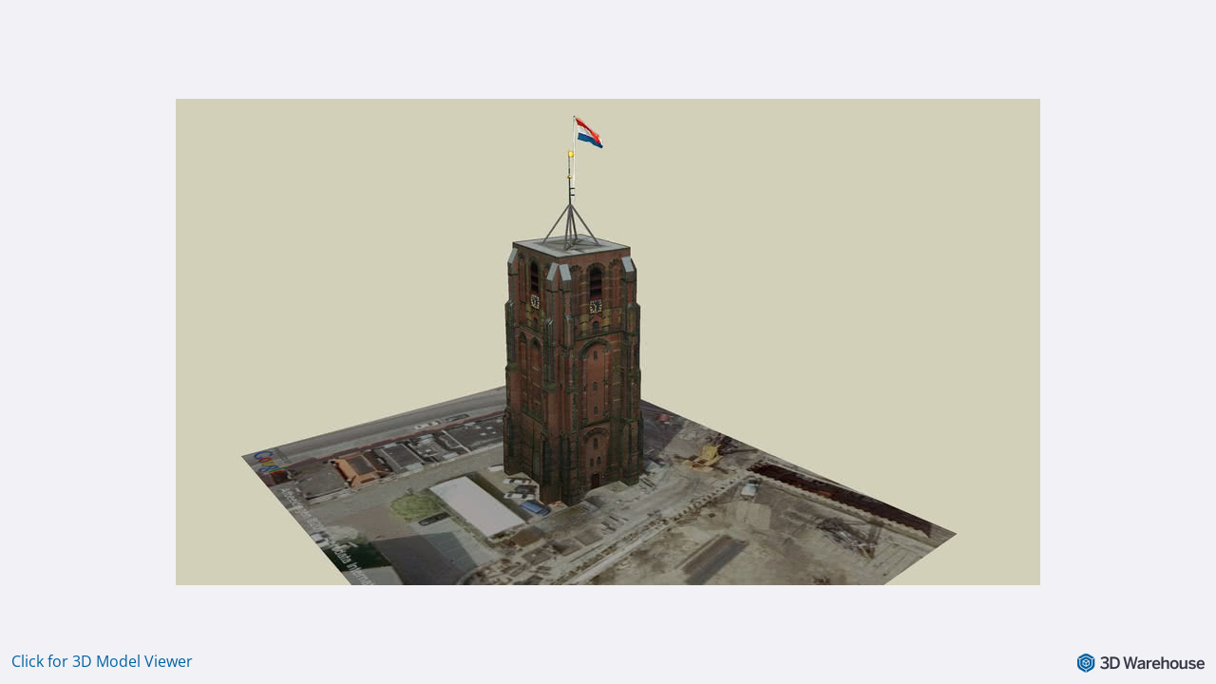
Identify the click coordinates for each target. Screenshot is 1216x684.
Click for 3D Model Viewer (102, 661)
